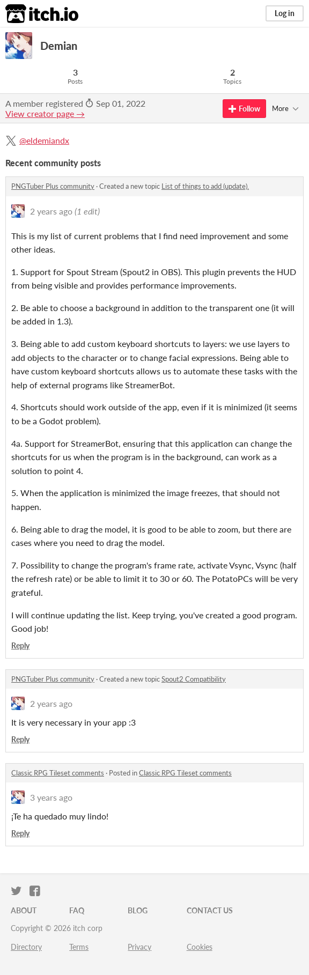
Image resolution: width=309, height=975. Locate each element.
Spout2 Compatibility (193, 679)
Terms (79, 946)
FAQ (76, 910)
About (23, 910)
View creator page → (45, 113)
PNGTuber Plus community (52, 186)
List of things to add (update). (205, 186)
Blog (138, 910)
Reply (20, 645)
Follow (244, 108)
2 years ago (51, 211)
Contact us (210, 910)
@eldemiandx (44, 140)
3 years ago (51, 797)
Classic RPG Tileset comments (57, 773)
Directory (26, 946)
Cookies (199, 946)
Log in (285, 13)
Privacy (139, 946)
